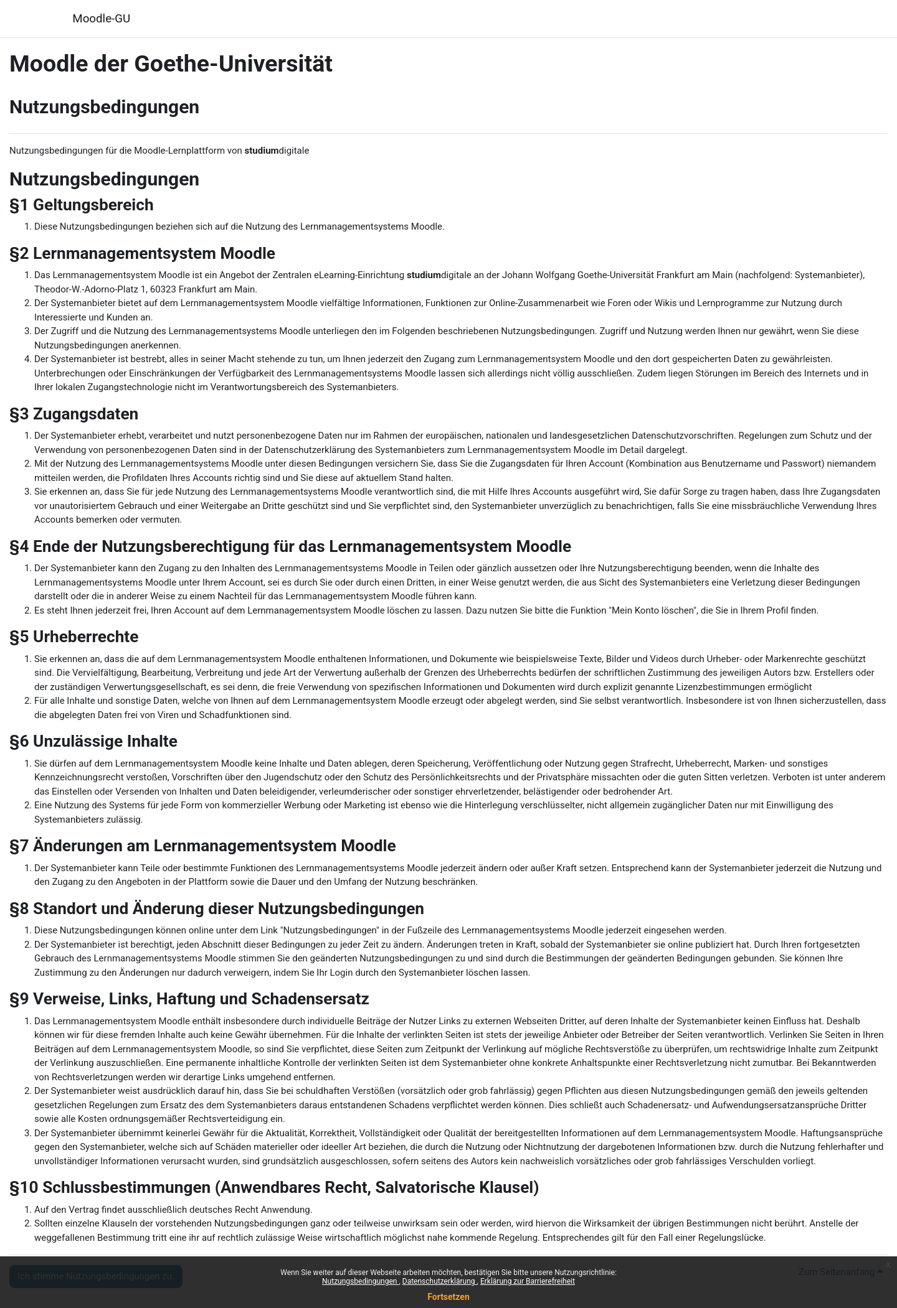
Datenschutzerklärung (439, 1281)
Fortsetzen (448, 1297)
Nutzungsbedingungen (360, 1281)
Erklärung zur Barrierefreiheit (527, 1281)
